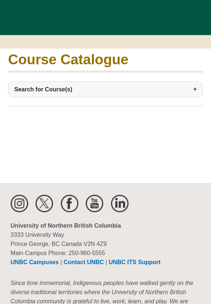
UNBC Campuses (35, 262)
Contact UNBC (83, 262)
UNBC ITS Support (134, 262)
